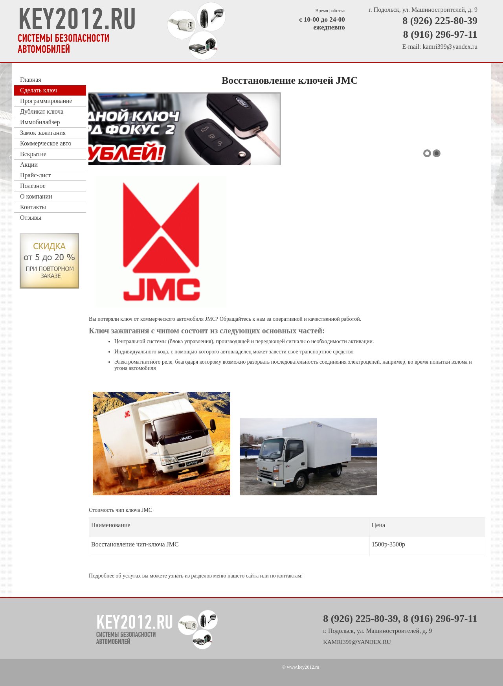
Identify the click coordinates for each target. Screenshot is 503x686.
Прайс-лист (35, 175)
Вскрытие (33, 154)
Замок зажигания (43, 132)
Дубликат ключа (41, 111)
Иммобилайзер (40, 122)
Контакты (33, 207)
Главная (30, 79)
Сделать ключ (38, 90)
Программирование (46, 100)
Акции (29, 164)
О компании (36, 196)
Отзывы (30, 217)
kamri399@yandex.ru (449, 46)
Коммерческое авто (45, 143)
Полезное (33, 185)
